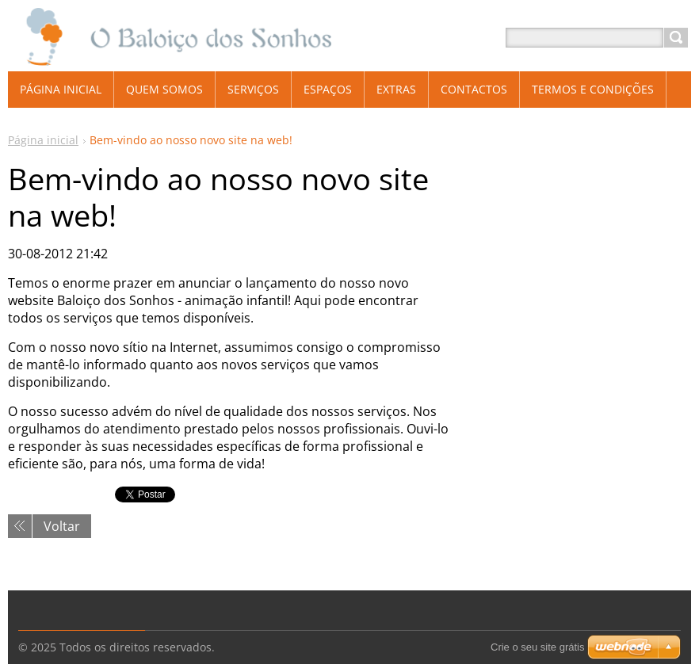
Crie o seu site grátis (538, 647)
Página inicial (43, 139)
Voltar (62, 526)
